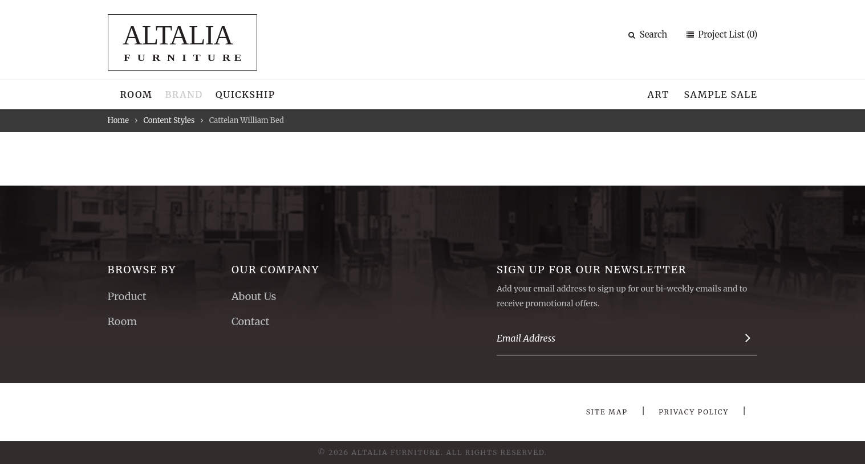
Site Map (607, 412)
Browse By (142, 269)
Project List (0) (727, 34)
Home (118, 120)
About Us (254, 296)
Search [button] (648, 34)
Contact (251, 321)
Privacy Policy (694, 412)
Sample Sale (720, 94)
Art (658, 94)
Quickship (245, 94)
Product (127, 296)
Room (136, 94)
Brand (184, 94)
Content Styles (168, 120)
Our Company (275, 269)
